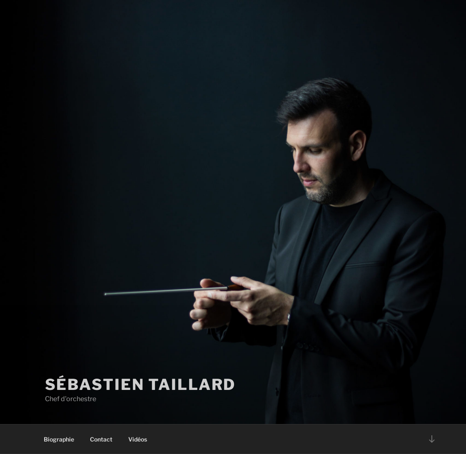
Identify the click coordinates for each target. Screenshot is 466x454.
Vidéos (137, 439)
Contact (101, 439)
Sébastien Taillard (140, 384)
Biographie (59, 439)
